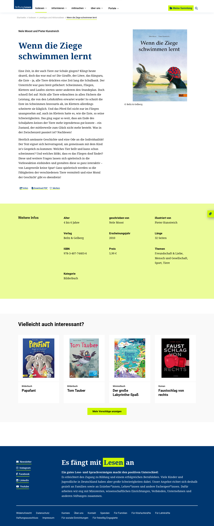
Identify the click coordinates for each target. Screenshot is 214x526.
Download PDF (40, 188)
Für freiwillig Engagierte (105, 517)
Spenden (105, 513)
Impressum (48, 517)
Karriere (66, 513)
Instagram (23, 467)
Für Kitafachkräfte (141, 513)
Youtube (22, 486)
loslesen (32, 17)
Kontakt (92, 513)
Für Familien (120, 513)
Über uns (78, 513)
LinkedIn (22, 480)
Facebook (23, 474)
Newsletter (24, 461)
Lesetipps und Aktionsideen (51, 17)
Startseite (21, 17)
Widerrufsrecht (24, 513)
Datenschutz (42, 513)
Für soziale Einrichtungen (75, 517)
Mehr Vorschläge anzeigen (107, 411)
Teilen (24, 188)
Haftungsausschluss (27, 517)
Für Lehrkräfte (162, 513)
